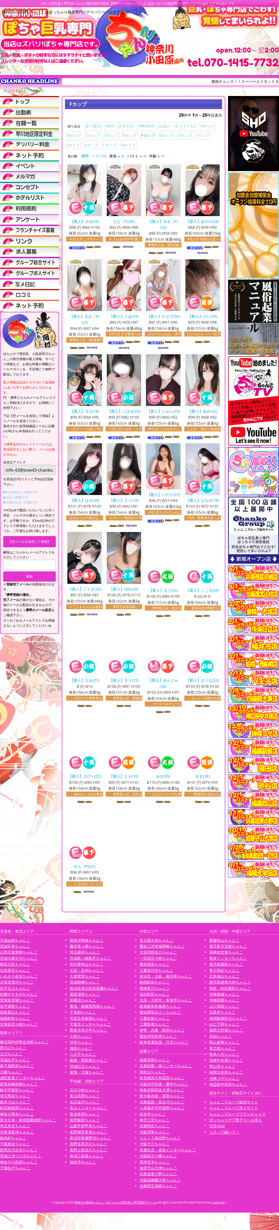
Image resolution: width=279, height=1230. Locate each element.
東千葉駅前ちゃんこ (17, 1069)
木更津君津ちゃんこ (17, 1135)
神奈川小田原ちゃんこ (19, 1165)
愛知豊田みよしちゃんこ (160, 1015)
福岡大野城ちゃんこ (226, 1033)
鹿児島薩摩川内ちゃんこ (230, 985)
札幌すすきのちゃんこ (19, 997)
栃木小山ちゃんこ (15, 1105)
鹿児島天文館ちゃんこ (228, 949)
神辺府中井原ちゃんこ (228, 1088)
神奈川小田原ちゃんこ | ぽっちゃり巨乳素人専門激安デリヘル (115, 1206)
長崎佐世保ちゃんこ (226, 955)
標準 (85, 155)
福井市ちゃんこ (83, 1165)
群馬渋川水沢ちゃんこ (19, 1153)
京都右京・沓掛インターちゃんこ (168, 1153)
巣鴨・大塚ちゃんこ (87, 1075)
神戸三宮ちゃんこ (155, 1123)
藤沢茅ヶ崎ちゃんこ (87, 949)
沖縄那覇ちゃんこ (224, 1003)
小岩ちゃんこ (81, 1040)
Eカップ (130, 135)
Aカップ (207, 125)
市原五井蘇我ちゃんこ (88, 1022)
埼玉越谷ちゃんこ (85, 955)
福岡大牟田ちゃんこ (226, 1075)
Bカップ (74, 135)
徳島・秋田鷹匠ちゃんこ (230, 992)
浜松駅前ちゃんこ (155, 997)
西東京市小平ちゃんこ (88, 1033)
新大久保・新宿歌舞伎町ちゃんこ (28, 1123)
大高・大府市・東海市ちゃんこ (166, 1003)
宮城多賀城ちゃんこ (17, 1003)
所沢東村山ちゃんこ (87, 967)
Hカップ (185, 135)
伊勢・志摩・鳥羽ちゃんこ (162, 1033)
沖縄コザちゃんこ (224, 1081)
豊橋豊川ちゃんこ (155, 992)
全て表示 (93, 125)
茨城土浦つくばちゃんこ (20, 1159)
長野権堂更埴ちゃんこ (88, 1135)
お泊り (164, 125)
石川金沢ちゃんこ (85, 1105)
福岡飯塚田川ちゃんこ (228, 1022)
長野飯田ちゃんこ (85, 1123)
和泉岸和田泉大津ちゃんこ (162, 1093)
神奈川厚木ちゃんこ (17, 1117)
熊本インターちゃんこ (228, 962)
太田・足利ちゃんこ (87, 973)
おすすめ (126, 125)
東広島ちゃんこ (222, 1052)
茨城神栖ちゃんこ (85, 985)
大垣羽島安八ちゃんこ (158, 955)
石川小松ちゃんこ (85, 1093)
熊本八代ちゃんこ (224, 1058)
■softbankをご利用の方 (20, 502)
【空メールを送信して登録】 (29, 541)
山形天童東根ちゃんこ (19, 955)
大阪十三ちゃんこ (155, 1147)
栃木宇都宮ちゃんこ (17, 1093)
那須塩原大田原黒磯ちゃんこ (94, 992)
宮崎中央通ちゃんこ (226, 1063)
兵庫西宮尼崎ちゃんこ (158, 1189)
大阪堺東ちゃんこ (155, 1135)
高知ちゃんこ (220, 1040)
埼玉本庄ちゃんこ (15, 1129)
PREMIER (146, 125)
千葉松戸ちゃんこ (15, 1171)
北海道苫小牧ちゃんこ (19, 1027)
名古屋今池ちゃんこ (156, 943)
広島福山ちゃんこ (224, 979)
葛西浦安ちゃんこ (85, 997)
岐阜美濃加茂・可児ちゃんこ (164, 1045)
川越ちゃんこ (11, 1075)
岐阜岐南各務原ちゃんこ (160, 1010)
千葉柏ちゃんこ (83, 1015)
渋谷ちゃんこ (81, 1045)
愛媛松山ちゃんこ (224, 943)
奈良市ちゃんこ (153, 1117)
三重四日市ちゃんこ (156, 973)
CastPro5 (218, 1206)
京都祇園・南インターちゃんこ (166, 1069)
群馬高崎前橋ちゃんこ (19, 1087)
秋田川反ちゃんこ (15, 967)
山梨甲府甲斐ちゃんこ (88, 1129)
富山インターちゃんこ (88, 1111)
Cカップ (93, 135)
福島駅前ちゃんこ (15, 1022)
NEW (109, 125)
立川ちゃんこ (11, 1057)
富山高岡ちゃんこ (85, 1099)
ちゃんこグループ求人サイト (233, 1111)
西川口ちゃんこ (13, 1051)
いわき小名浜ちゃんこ (19, 979)
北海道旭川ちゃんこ (17, 985)
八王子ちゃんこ (83, 1058)
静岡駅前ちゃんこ (155, 985)
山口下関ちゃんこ (224, 1027)
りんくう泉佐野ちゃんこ (160, 1141)
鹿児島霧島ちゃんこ (226, 967)
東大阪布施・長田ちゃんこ (162, 1099)
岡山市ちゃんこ (222, 1070)
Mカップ (128, 144)
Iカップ (203, 135)
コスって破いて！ (224, 1135)
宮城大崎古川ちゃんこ (19, 962)
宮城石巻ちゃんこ (15, 949)
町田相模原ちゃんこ (17, 1111)
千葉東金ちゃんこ (15, 1147)
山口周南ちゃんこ (224, 1010)
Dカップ (111, 135)
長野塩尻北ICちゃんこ (88, 1147)
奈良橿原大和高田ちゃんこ (162, 1081)
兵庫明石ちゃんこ (155, 1129)
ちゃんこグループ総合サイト (233, 1105)
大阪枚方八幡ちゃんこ (158, 1159)
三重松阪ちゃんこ (155, 1022)
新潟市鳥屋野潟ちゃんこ (90, 1141)
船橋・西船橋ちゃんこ (88, 1063)
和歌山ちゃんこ (153, 1075)
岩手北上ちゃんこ (15, 992)
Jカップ (73, 144)
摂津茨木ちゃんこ (155, 1165)
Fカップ (148, 135)
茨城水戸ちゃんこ (15, 1063)
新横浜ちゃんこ (83, 1003)
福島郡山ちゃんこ (15, 1015)
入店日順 (99, 155)
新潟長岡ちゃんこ (85, 1117)
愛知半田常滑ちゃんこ (158, 1040)
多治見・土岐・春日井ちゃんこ (166, 979)
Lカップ (109, 144)
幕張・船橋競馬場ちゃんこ (92, 1010)
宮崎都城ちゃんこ (224, 997)
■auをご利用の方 (15, 497)
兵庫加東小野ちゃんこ (158, 1177)
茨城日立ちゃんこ (85, 1070)
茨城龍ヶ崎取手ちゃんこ (90, 962)
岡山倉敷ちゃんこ (224, 1045)
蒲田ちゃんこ (81, 1052)
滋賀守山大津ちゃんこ (158, 1171)
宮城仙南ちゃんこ (15, 943)
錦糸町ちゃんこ (13, 1141)
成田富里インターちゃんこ (22, 1081)
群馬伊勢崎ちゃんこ (87, 943)
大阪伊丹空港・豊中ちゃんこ (164, 1087)
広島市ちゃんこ (222, 1015)
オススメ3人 (185, 125)
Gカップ (167, 135)
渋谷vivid (217, 1129)
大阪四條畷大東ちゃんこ (160, 1183)
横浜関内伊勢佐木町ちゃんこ (24, 1045)
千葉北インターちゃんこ (90, 1027)
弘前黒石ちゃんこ (15, 973)
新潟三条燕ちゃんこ (87, 1159)
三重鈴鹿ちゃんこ (155, 1027)
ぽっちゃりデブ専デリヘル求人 (235, 1123)
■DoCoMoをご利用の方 (20, 492)
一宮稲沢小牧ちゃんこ (158, 962)
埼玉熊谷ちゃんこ (15, 1099)
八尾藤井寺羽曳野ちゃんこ (162, 1111)
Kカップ (91, 144)
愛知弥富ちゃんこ (155, 967)
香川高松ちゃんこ (224, 973)
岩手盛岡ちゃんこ (15, 1010)
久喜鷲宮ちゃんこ (85, 979)
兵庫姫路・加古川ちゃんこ (162, 1105)
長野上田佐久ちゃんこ (88, 1153)
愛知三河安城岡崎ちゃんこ (162, 949)
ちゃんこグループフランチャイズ (237, 1117)
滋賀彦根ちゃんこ (155, 1063)
